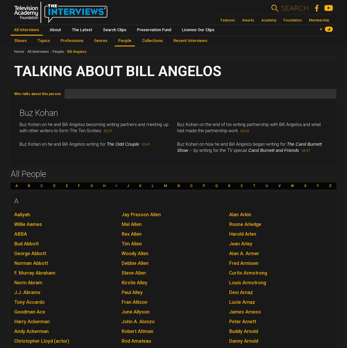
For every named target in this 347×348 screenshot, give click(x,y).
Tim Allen (131, 244)
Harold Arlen (242, 234)
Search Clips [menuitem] (114, 29)
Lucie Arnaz (242, 302)
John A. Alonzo (138, 321)
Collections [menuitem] (152, 40)
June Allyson (135, 312)
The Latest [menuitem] (82, 29)
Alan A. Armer (244, 253)
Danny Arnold (243, 341)
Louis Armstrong (247, 282)
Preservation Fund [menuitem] (154, 29)
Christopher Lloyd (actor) (41, 341)
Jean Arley (240, 244)
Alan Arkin (240, 214)
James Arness (245, 312)
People (58, 52)
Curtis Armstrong (248, 273)
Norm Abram (28, 282)
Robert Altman (137, 331)
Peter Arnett (242, 321)
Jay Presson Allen (141, 214)
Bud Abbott (26, 244)
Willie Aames (28, 224)
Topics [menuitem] (43, 40)
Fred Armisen (243, 263)
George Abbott (30, 253)
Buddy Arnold (243, 331)
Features (228, 20)
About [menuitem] (55, 29)
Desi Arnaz (241, 292)
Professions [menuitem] (72, 40)
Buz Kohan (38, 113)
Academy (268, 20)
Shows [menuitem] (20, 40)
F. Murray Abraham (34, 273)
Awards (248, 20)
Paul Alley (132, 292)
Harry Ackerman (32, 321)
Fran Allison (134, 302)
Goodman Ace (29, 312)
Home (19, 52)
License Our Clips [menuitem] (198, 29)
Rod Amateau (136, 341)
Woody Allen (134, 253)
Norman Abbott (31, 263)
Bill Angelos (77, 52)
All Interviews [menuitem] (26, 29)
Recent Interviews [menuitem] (190, 40)
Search (295, 8)
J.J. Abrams (27, 292)
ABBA (20, 234)
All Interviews (38, 52)
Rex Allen (131, 234)
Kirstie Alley (134, 282)
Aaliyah (22, 214)
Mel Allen (131, 224)
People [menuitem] (124, 40)
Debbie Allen (134, 263)
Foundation (292, 20)
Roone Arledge (245, 224)
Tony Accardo (29, 302)
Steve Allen (133, 273)
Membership (319, 20)
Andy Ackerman (31, 331)
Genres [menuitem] (101, 40)
